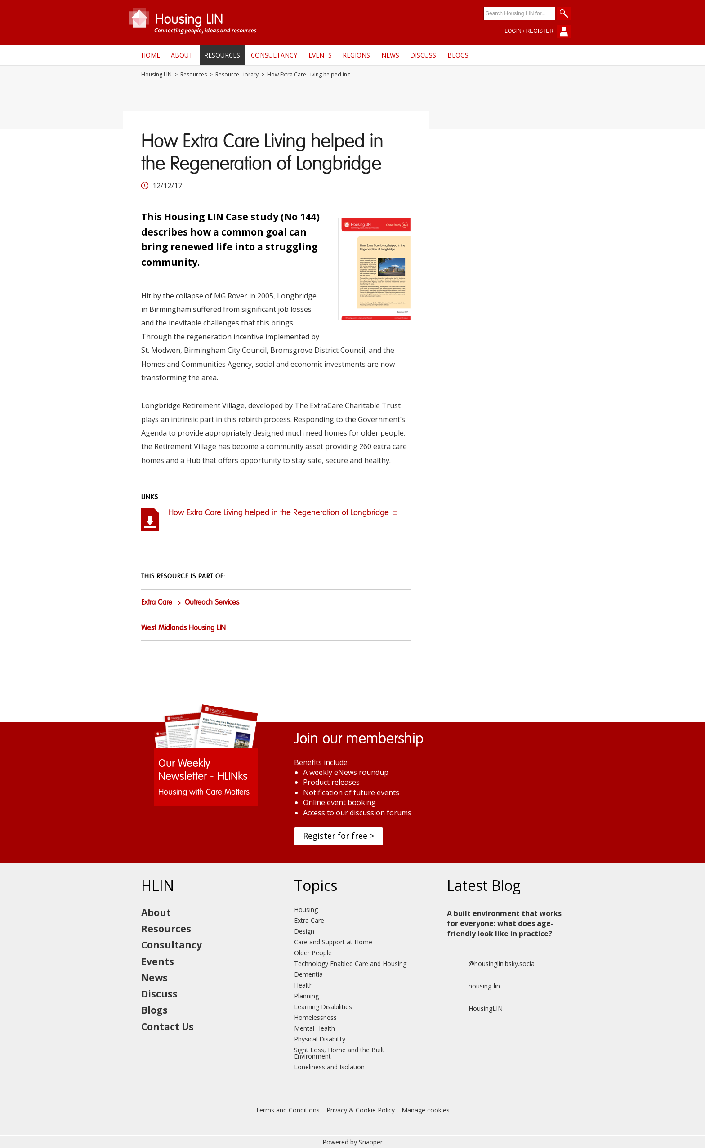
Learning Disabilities (323, 1006)
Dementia (308, 974)
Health (303, 985)
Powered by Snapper (352, 1142)
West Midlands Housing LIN (183, 628)
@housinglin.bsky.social (491, 963)
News (390, 55)
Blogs (458, 55)
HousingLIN (475, 1008)
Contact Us (167, 1026)
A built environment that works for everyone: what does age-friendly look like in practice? (504, 923)
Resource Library (237, 74)
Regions (356, 55)
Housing (306, 909)
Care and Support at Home (333, 942)
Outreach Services (212, 602)
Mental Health (314, 1028)
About (182, 55)
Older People (313, 952)
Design (304, 931)
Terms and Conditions (287, 1110)
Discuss (423, 55)
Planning (306, 996)
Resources (222, 55)
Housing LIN (156, 74)
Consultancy (274, 55)
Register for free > (338, 835)
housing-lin (473, 986)
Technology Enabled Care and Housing (350, 963)
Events (320, 55)
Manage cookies (426, 1110)
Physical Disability (319, 1039)
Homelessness (315, 1017)
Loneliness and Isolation (329, 1067)
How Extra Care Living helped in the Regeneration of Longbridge (282, 513)
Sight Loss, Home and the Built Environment (339, 1053)
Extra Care (156, 602)
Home (150, 55)
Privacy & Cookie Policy (360, 1110)
